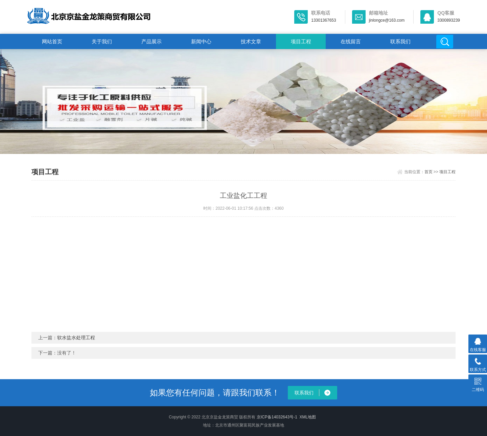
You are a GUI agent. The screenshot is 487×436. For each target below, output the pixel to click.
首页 (428, 171)
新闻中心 (201, 41)
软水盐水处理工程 (76, 337)
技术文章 (251, 41)
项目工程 (301, 41)
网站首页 (52, 41)
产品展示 (151, 41)
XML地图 (307, 417)
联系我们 (400, 41)
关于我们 (102, 41)
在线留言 (351, 41)
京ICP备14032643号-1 (277, 417)
